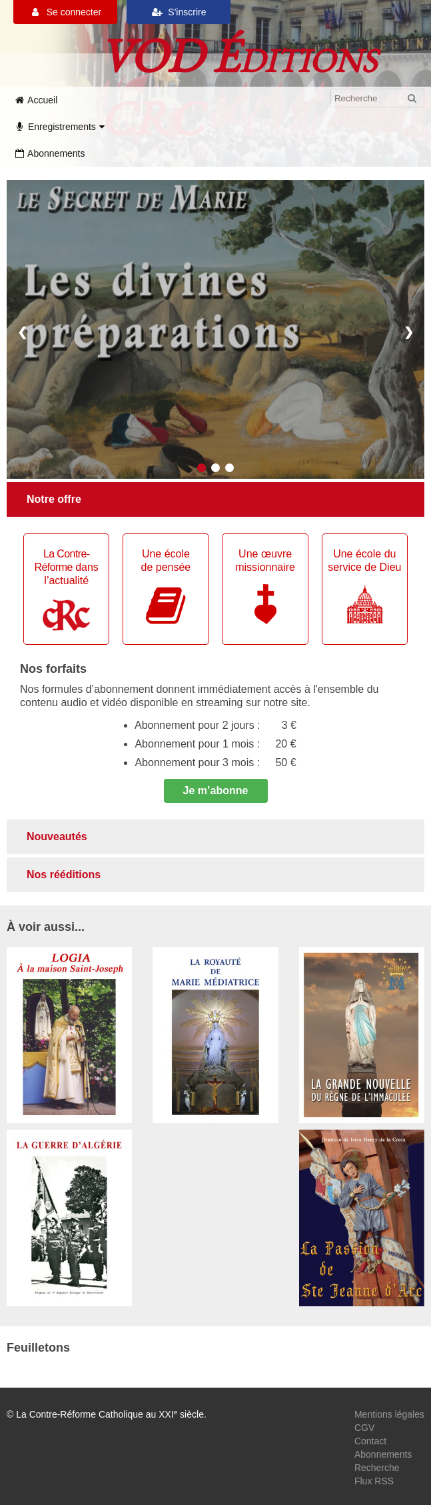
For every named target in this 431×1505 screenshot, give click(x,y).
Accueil (35, 100)
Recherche (377, 1467)
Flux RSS (374, 1481)
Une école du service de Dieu (364, 586)
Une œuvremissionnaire (265, 586)
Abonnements (49, 153)
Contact (370, 1441)
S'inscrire (179, 12)
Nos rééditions (64, 874)
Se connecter (65, 12)
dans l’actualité (67, 589)
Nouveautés (57, 836)
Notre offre (54, 499)
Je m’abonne (215, 790)
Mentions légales (389, 1414)
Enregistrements (60, 126)
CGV (364, 1427)
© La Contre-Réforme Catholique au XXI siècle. (107, 1414)
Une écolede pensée (166, 587)
